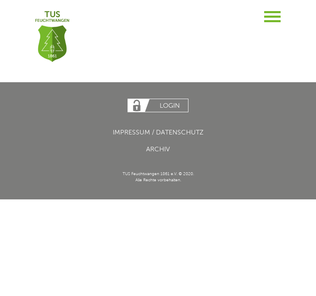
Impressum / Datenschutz (158, 132)
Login (170, 105)
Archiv (158, 149)
